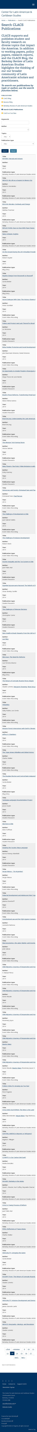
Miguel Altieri (20, 1116)
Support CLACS (22, 1384)
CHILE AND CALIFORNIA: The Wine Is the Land (18, 1110)
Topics (3, 133)
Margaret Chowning (20, 687)
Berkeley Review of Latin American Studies (17, 106)
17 (31, 1353)
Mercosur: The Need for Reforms (13, 657)
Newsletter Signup (8, 1387)
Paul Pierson (18, 496)
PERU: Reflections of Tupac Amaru (14, 1229)
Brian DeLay (32, 687)
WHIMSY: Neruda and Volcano (12, 159)
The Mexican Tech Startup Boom (13, 442)
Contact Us (11, 1384)
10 (29, 1349)
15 (22, 1353)
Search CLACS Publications (13, 109)
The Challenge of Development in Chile (15, 514)
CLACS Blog (7, 98)
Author (4, 126)
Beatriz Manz (6, 1044)
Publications (12, 20)
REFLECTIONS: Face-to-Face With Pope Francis (18, 228)
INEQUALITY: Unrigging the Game (13, 1253)
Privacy (4, 1423)
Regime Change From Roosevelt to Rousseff (17, 276)
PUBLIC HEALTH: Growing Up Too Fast (15, 1086)
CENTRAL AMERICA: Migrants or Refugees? (17, 1134)
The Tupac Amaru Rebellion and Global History (18, 752)
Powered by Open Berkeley (9, 1416)
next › (17, 1357)
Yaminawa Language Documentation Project (17, 800)
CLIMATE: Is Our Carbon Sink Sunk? (14, 1157)
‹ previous (17, 1349)
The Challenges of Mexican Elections (14, 609)
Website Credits (7, 1407)
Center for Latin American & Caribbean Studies (16, 13)
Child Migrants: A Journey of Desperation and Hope (19, 1062)
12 (8, 1353)
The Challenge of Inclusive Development (16, 538)
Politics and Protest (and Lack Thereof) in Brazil (18, 323)
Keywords (5, 119)
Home (3, 20)
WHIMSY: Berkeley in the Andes (13, 1181)
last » (24, 1357)
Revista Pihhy (8, 102)
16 (26, 1353)
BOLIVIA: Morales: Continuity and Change (16, 204)
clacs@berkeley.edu (9, 1403)
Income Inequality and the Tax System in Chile (17, 562)
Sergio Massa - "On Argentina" (12, 871)
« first (8, 1349)
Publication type (7, 140)
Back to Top (32, 1429)
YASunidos (5, 705)
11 (33, 1349)
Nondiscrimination (7, 1421)
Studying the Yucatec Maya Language (15, 848)
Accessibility (5, 1418)
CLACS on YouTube (9, 113)
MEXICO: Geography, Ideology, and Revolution (18, 1324)
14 (17, 1353)
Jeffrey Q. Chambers (9, 734)
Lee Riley (5, 639)
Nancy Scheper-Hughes (10, 234)
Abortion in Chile (7, 824)
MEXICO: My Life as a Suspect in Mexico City (17, 180)
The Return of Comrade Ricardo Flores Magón (18, 681)
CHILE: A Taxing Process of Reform (14, 1205)
